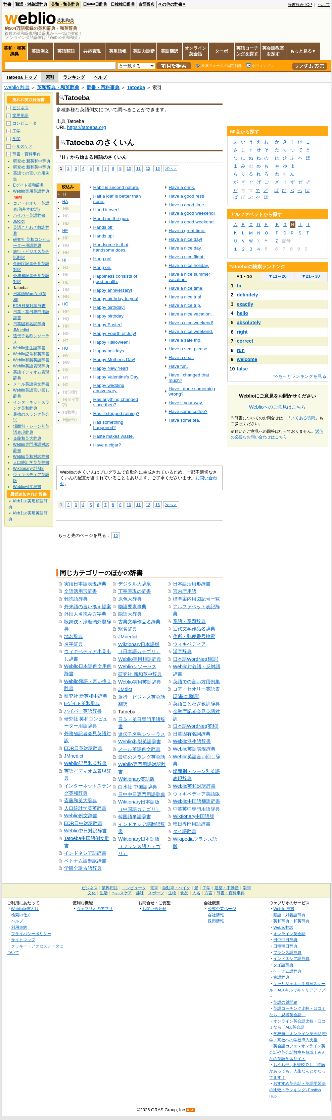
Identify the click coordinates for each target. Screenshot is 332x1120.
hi (239, 285)
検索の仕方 (21, 915)
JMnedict (74, 756)
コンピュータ (24, 123)
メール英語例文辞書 (139, 749)
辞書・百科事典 (103, 87)
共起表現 (92, 51)
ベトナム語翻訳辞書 (85, 860)
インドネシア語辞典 (291, 958)
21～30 (310, 276)
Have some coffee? (188, 411)
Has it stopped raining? (116, 413)
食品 (184, 893)
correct (245, 341)
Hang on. (102, 267)
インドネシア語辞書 (85, 853)
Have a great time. (187, 230)
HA (65, 201)
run (241, 350)
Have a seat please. (188, 348)
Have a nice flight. (186, 256)
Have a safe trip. (185, 340)
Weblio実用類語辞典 (139, 659)
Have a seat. (181, 357)
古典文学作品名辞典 (139, 621)
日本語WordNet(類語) (196, 659)
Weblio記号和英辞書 (85, 763)
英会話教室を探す (273, 51)
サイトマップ (23, 939)
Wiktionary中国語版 (193, 816)
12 (148, 168)
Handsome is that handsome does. (111, 247)
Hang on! (102, 258)
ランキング (74, 77)
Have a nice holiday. (189, 265)
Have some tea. (184, 420)
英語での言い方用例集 (196, 681)
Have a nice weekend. (191, 331)
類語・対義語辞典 (31, 4)
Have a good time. (187, 204)
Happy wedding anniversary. (109, 388)
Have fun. (178, 366)
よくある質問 (303, 418)
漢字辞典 (182, 651)
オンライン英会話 (195, 51)
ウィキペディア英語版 (196, 793)
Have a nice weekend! (191, 322)
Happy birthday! (109, 307)
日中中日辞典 (95, 4)
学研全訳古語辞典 (83, 868)
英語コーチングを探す (247, 51)
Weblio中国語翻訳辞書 (197, 801)
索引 (50, 77)
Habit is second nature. (116, 187)
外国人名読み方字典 (85, 614)
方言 (208, 893)
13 (157, 168)
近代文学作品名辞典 (194, 628)
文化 (92, 893)
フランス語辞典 (287, 952)
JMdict (125, 689)
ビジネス (20, 108)
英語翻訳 (169, 51)
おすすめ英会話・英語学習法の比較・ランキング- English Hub (297, 1089)
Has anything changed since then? (115, 402)
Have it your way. (186, 402)
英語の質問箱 (285, 1002)
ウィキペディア (189, 644)
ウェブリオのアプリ (95, 908)
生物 (172, 893)
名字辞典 (73, 644)
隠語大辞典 (130, 614)
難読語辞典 (76, 599)
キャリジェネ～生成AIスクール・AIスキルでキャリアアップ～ (297, 989)
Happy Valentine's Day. (116, 376)
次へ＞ (171, 168)
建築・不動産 (227, 888)
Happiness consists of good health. (115, 279)
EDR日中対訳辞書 (83, 823)
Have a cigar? (107, 444)
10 (129, 168)
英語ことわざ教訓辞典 (196, 703)
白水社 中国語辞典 (137, 786)
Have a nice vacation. (190, 314)
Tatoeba (136, 87)
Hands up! (103, 235)
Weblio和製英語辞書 (139, 741)
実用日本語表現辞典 (85, 583)
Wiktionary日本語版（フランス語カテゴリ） (139, 846)
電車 (154, 888)
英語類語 (66, 51)
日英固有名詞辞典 (191, 734)
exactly (245, 304)
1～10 (244, 276)
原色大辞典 (130, 599)
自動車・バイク (176, 888)
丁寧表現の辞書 (134, 591)
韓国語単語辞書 (134, 816)
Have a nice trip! (185, 296)
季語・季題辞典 (189, 621)
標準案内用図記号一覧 (196, 599)
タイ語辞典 (283, 965)
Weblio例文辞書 (81, 815)
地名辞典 (73, 636)
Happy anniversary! (112, 290)
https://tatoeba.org (86, 127)
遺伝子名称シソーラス (141, 734)
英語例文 (40, 51)
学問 (16, 138)
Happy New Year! (110, 368)
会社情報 (216, 915)
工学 (16, 131)
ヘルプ (324, 4)
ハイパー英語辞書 (83, 711)
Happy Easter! (107, 324)
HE (65, 230)
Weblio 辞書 (17, 87)
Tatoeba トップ (21, 77)
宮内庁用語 (184, 591)
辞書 (7, 4)
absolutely (249, 322)
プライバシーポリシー (31, 933)
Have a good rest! (186, 196)
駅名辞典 (127, 629)
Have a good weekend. (192, 221)
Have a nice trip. (185, 305)
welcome (247, 359)
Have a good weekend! (192, 213)
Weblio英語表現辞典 (194, 749)
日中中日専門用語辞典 (141, 794)
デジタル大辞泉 (134, 583)
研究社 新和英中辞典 (140, 674)
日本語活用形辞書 (191, 583)
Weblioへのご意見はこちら (277, 407)
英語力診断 (144, 51)
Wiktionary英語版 (136, 779)
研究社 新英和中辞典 (86, 696)
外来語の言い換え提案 (87, 606)
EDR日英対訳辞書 (83, 748)
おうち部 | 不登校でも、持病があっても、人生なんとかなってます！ (297, 1070)
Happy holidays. (109, 350)
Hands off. (103, 227)
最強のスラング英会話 (141, 757)
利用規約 (19, 927)
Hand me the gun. (111, 218)
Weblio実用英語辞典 (139, 682)
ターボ (221, 51)
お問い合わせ (154, 908)
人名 (196, 893)
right (242, 332)
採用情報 (216, 921)
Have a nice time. (186, 288)
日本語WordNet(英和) (196, 726)
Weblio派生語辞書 (192, 741)
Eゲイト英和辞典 (82, 703)
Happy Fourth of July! (114, 333)
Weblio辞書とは (25, 908)
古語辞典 (147, 4)
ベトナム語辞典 (287, 971)
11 (138, 168)
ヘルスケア (22, 146)
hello (242, 313)
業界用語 (20, 115)
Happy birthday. (109, 316)
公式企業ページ (222, 908)
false (242, 368)
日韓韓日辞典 (123, 4)
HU (65, 348)
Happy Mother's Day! (114, 359)
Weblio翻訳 (283, 927)
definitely (247, 294)
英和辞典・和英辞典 (58, 87)
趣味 (140, 893)
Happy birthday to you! (116, 298)
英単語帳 (118, 51)
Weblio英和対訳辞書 (194, 786)
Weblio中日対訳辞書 (85, 830)
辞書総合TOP (300, 4)
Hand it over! (106, 209)
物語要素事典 (132, 606)
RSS (191, 1110)
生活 (104, 893)
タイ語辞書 (184, 831)
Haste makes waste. (113, 436)
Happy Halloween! (111, 342)
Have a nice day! (185, 239)
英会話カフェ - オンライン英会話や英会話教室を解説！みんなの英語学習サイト (297, 1052)
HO (65, 304)
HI (64, 260)
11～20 (277, 276)
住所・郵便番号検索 (194, 636)
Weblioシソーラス (137, 666)
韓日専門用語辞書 (191, 824)
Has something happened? (108, 425)
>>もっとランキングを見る (299, 376)
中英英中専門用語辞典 (196, 809)
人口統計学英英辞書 (85, 808)
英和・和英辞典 (65, 4)
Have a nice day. (185, 248)
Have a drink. (182, 187)
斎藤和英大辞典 (80, 800)
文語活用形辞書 (80, 591)
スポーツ (156, 893)
